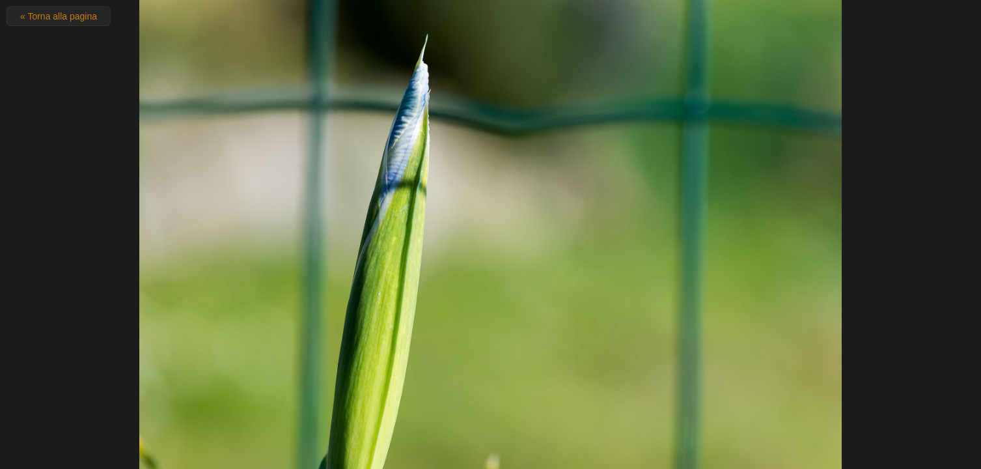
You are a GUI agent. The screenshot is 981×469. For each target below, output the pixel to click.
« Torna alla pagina (58, 16)
